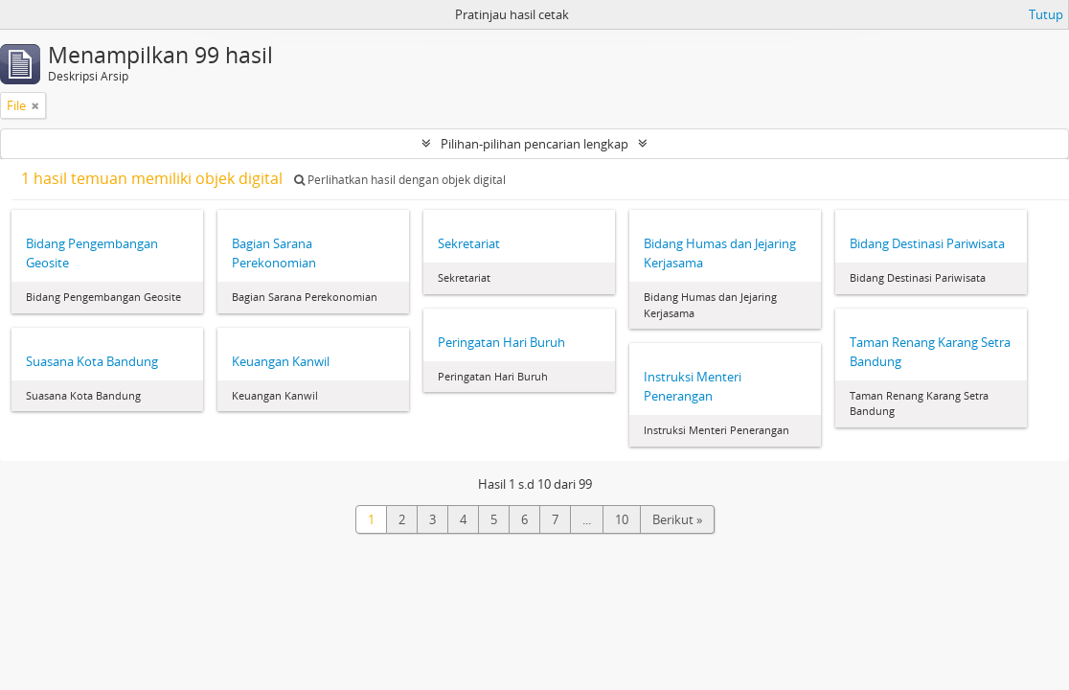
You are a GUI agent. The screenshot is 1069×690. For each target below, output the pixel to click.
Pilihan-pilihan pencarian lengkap (534, 143)
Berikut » (677, 519)
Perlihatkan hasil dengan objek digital (400, 180)
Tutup (1046, 14)
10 (621, 519)
